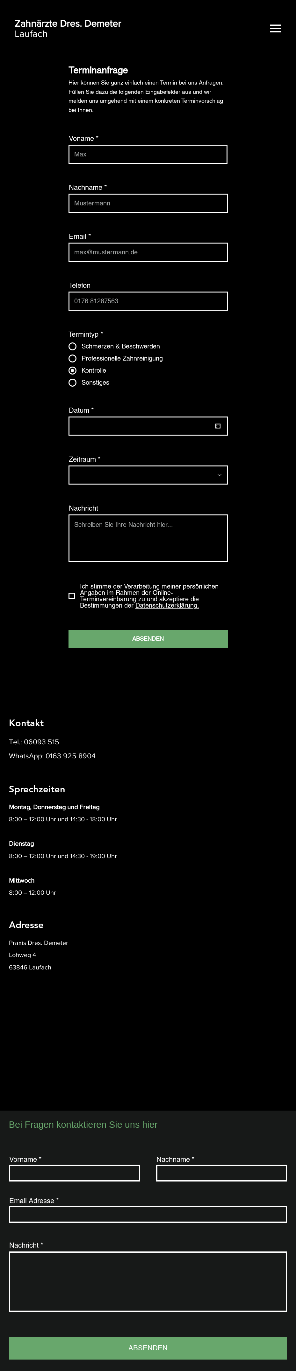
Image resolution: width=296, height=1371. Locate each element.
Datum (83, 410)
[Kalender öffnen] (217, 426)
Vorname (23, 1159)
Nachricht (83, 508)
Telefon (79, 285)
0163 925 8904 (71, 756)
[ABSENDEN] (148, 639)
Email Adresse (31, 1200)
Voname (81, 138)
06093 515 (41, 742)
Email (77, 236)
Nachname (85, 187)
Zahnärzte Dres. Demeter (68, 23)
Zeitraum (82, 459)
